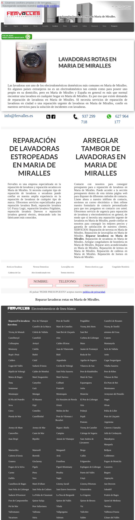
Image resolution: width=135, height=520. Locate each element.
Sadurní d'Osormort (17, 495)
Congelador (75, 26)
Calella (35, 349)
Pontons (83, 422)
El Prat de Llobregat (89, 399)
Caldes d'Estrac (63, 343)
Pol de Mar (13, 506)
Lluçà (82, 478)
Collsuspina (14, 343)
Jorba (82, 388)
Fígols (35, 467)
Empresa (16, 26)
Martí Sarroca (62, 377)
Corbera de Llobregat (89, 338)
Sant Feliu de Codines (41, 489)
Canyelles (36, 383)
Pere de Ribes (110, 371)
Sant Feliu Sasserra (64, 371)
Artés (106, 354)
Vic (81, 506)
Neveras (35, 26)
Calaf (34, 360)
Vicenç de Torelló (111, 326)
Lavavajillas (45, 26)
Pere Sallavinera (39, 506)
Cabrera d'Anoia (16, 455)
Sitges (106, 399)
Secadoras (25, 26)
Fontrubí (60, 388)
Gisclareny (37, 461)
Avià (58, 455)
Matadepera (109, 439)
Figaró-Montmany (64, 467)
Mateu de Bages (16, 377)
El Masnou (37, 399)
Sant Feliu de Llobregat (19, 489)
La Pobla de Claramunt (42, 495)
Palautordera (85, 489)
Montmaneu (109, 388)
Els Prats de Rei (111, 383)
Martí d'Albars (38, 484)
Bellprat (107, 450)
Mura (82, 343)
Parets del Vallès (87, 472)
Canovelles (13, 433)
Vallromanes (14, 512)
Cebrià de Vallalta (40, 332)
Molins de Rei (62, 411)
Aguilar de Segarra (88, 360)
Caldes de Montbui (40, 371)
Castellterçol (14, 338)
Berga (82, 450)
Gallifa (12, 478)
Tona (11, 383)
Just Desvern (109, 484)
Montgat (36, 394)
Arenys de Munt (16, 427)
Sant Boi (84, 332)
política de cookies (48, 5)
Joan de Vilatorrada (64, 349)
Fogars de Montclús (112, 461)
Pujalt (82, 416)
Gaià (34, 388)
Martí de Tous (86, 377)
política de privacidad (94, 291)
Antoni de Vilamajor (65, 439)
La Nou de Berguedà (65, 495)
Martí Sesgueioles (40, 377)
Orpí (34, 405)
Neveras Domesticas (41, 267)
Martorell (36, 450)
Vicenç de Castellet (88, 427)
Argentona (108, 422)
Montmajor (13, 394)
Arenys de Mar (38, 427)
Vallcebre (84, 512)
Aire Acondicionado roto (41, 273)
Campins (60, 433)
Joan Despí (13, 439)
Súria (34, 517)
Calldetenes (109, 455)
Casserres (108, 467)
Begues (107, 472)
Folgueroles (85, 461)
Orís (82, 405)
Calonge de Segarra (88, 433)
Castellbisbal (38, 416)
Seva (11, 405)
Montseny (13, 349)
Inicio (5, 26)
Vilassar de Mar (111, 377)
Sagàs (58, 478)
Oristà (59, 405)
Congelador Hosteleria (120, 267)
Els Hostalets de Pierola (66, 399)
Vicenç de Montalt (17, 332)
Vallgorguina (61, 512)
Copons (107, 338)
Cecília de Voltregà (64, 366)
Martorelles (13, 450)
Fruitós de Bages (111, 495)
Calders (12, 360)
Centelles (36, 411)
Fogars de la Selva (17, 467)
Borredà (35, 455)
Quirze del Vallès (63, 500)
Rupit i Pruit (14, 354)
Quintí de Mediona (112, 500)
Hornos (65, 26)
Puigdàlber (85, 321)
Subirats (59, 517)
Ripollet (35, 439)
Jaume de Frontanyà (89, 349)
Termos (104, 26)
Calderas (85, 26)
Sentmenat (13, 388)
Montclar (84, 394)
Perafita (59, 472)
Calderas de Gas (14, 273)
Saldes (83, 517)
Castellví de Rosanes (113, 321)
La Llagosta (85, 495)
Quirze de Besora (87, 500)
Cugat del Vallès (16, 366)
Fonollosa (60, 461)
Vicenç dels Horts (88, 326)
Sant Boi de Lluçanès (65, 332)
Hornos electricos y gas (94, 267)
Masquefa (108, 444)
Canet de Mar (38, 433)
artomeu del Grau (111, 332)
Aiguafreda (61, 360)
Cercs (11, 411)
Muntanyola (109, 343)
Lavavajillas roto (67, 267)
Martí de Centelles (64, 326)
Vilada (59, 506)
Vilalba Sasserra (111, 366)
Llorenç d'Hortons (88, 484)
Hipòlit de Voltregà (17, 371)
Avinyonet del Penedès (114, 394)
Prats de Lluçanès (111, 416)
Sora (34, 478)
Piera (34, 472)
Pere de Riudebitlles (89, 371)
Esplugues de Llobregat (90, 467)
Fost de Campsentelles (18, 500)
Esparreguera (86, 383)
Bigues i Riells (62, 427)
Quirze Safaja (38, 500)
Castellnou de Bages (17, 484)
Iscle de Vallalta (111, 349)
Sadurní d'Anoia (39, 366)
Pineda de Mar (15, 416)
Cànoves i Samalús (112, 427)
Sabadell (108, 489)
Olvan (106, 405)
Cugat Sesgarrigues (112, 360)
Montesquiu (61, 394)
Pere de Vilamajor (40, 321)
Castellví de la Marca (41, 326)
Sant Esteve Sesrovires (66, 489)
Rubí (58, 354)
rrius (58, 338)
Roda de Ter (85, 354)
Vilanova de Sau (87, 366)
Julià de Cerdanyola (112, 433)
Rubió (35, 354)
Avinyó (35, 343)
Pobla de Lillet (110, 411)
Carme (11, 472)
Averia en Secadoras (14, 267)
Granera (12, 461)
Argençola (108, 478)
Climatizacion (94, 26)
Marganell (60, 450)
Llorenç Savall (62, 484)
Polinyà (83, 411)
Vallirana (36, 512)
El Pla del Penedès (17, 399)
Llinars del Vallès (111, 517)
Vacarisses (13, 517)
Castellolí (36, 338)
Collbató (60, 383)
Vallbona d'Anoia (111, 512)
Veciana (107, 506)
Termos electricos (67, 273)
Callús (83, 455)
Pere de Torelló (62, 321)
